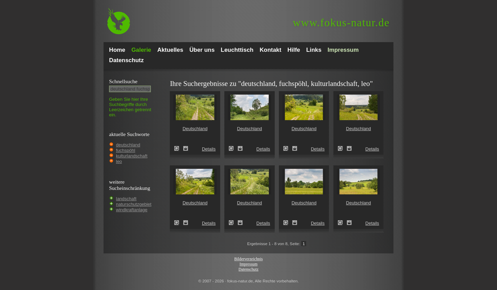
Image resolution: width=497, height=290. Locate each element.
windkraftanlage (131, 209)
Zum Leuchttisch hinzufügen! (185, 148)
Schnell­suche (123, 81)
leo (119, 161)
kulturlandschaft (131, 155)
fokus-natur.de (341, 23)
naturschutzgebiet (134, 204)
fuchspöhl (125, 150)
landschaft (126, 198)
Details (209, 149)
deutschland (128, 144)
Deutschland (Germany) (178, 148)
